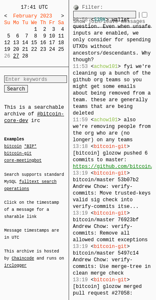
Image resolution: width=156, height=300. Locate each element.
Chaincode (23, 253)
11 (61, 36)
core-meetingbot (23, 160)
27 (16, 56)
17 (52, 42)
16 (43, 42)
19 (7, 49)
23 (43, 49)
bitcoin (13, 147)
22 (34, 49)
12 (7, 42)
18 (61, 42)
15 (34, 42)
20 (16, 49)
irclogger (15, 260)
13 (16, 42)
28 (25, 56)
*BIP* (30, 147)
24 (52, 49)
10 (52, 36)
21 (25, 49)
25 (61, 49)
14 (25, 42)
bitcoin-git (18, 153)
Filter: (92, 7)
